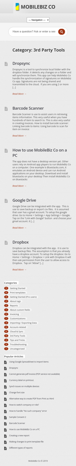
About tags (15, 301)
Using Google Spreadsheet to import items (29, 361)
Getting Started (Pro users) (23, 296)
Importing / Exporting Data (23, 322)
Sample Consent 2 (17, 416)
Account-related (18, 327)
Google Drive (24, 200)
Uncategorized (17, 348)
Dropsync (21, 63)
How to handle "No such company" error (28, 410)
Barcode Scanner (28, 108)
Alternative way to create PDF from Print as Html (31, 398)
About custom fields (20, 309)
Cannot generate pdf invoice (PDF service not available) (34, 373)
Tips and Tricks (17, 340)
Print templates (17, 292)
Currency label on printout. (21, 380)
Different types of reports (20, 447)
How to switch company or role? (24, 404)
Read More (19, 93)
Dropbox (20, 242)
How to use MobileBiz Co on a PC (39, 152)
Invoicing (14, 314)
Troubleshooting (18, 344)
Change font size (16, 392)
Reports (14, 305)
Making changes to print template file (26, 441)
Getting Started (17, 288)
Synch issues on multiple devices (24, 386)
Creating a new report (19, 435)
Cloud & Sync (16, 331)
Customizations (17, 318)
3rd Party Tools (17, 335)
